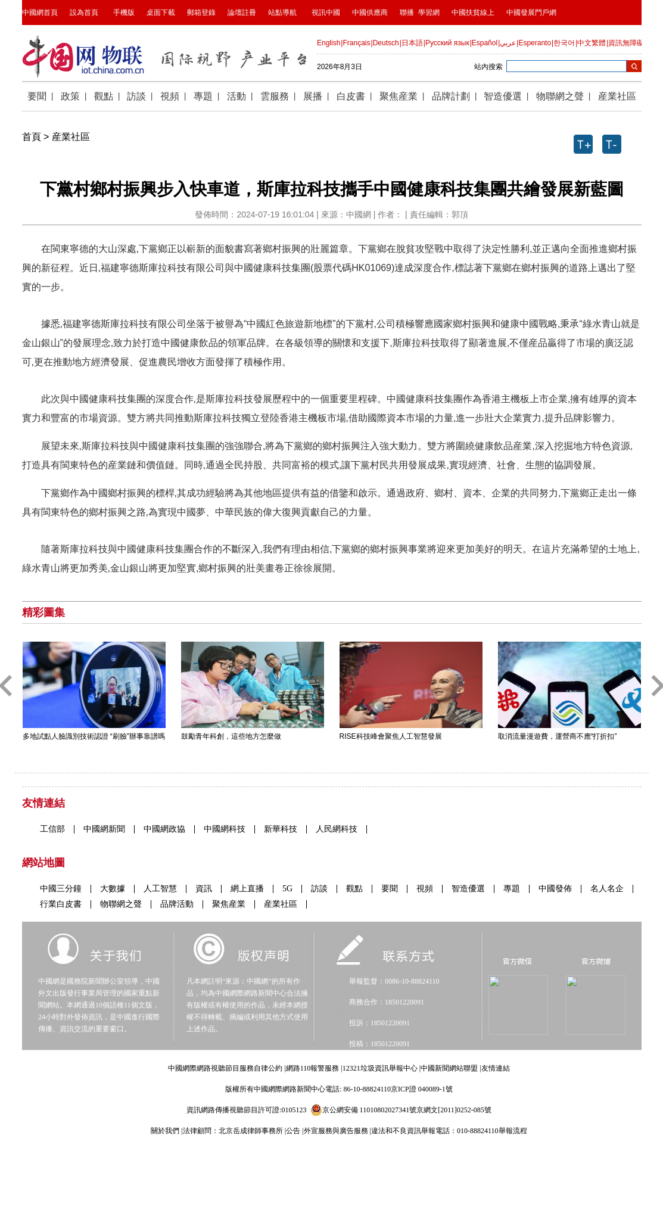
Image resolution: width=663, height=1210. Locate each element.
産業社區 (71, 137)
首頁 (31, 137)
